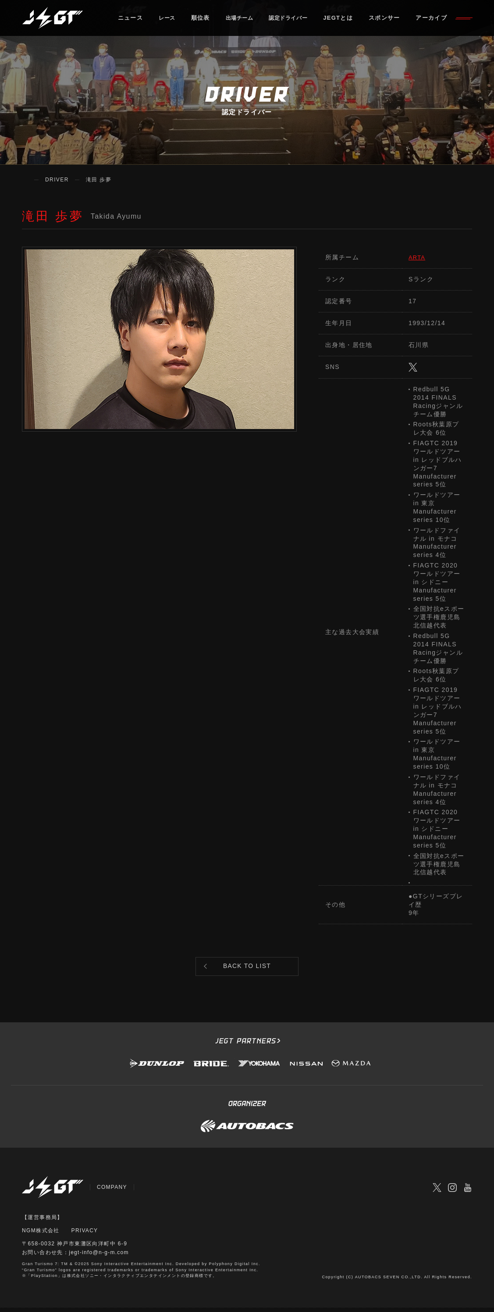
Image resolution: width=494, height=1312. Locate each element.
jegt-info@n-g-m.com (99, 1257)
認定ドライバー (299, 19)
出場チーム (246, 19)
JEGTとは (352, 19)
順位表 (204, 19)
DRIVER (57, 180)
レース (170, 19)
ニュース (132, 19)
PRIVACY (85, 1235)
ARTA (418, 257)
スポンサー (398, 19)
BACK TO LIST (247, 968)
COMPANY (112, 1191)
